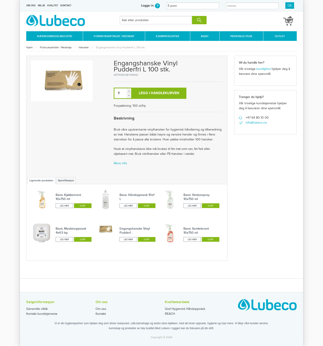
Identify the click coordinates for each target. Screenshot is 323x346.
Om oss (31, 5)
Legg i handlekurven (159, 93)
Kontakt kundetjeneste (41, 314)
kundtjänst (263, 69)
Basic (205, 36)
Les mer (64, 205)
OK (290, 5)
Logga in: (150, 5)
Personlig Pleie (241, 36)
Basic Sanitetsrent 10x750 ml (196, 231)
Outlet (280, 36)
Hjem (29, 47)
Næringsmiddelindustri (54, 36)
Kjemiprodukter (167, 36)
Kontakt (65, 5)
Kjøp (82, 205)
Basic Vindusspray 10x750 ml (196, 197)
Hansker (84, 47)
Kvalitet (52, 5)
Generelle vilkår (37, 309)
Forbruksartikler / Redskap (114, 36)
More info (120, 163)
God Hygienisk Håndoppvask (185, 309)
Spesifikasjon (66, 180)
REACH (170, 314)
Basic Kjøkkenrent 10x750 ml (68, 197)
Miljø (41, 5)
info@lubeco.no (256, 122)
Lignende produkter (41, 180)
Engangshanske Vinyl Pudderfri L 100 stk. (120, 47)
